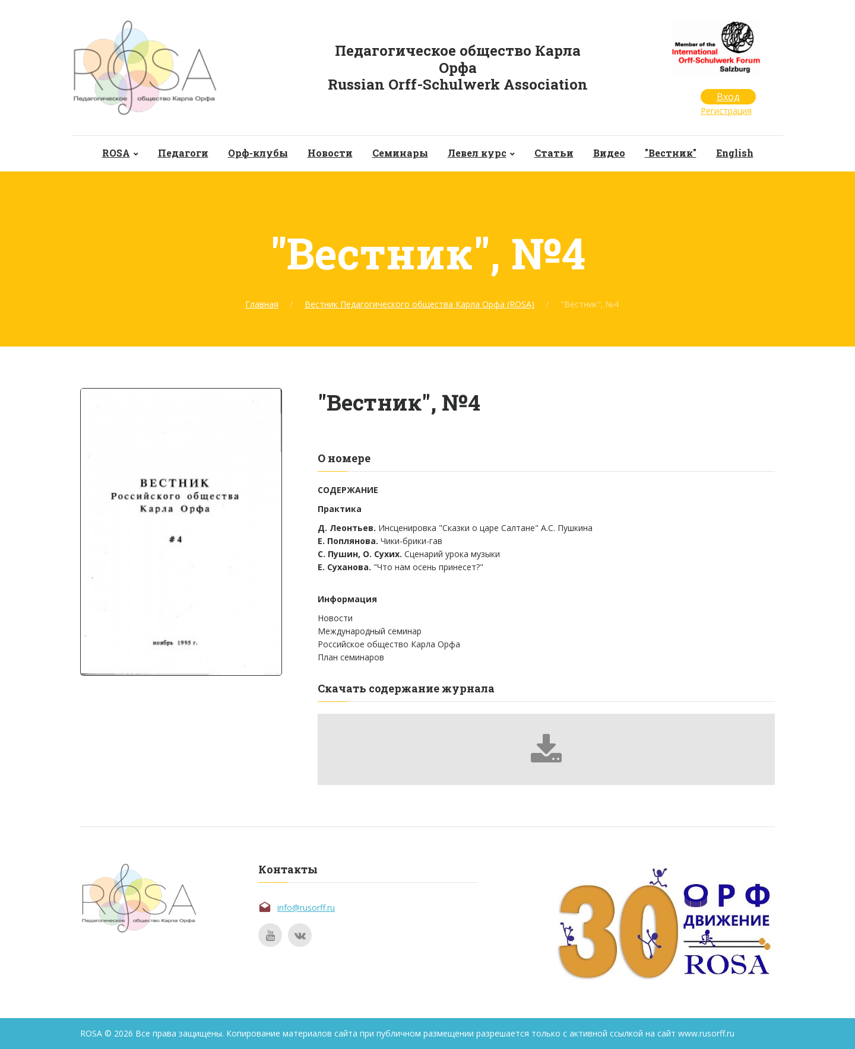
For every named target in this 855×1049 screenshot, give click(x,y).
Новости (330, 152)
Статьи (554, 152)
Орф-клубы (258, 152)
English (734, 152)
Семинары (400, 152)
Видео (609, 152)
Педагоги (183, 152)
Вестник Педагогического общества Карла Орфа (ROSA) (419, 304)
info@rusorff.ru (306, 907)
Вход (728, 96)
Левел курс (477, 152)
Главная (261, 304)
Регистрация (726, 110)
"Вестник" (670, 152)
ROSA (116, 152)
